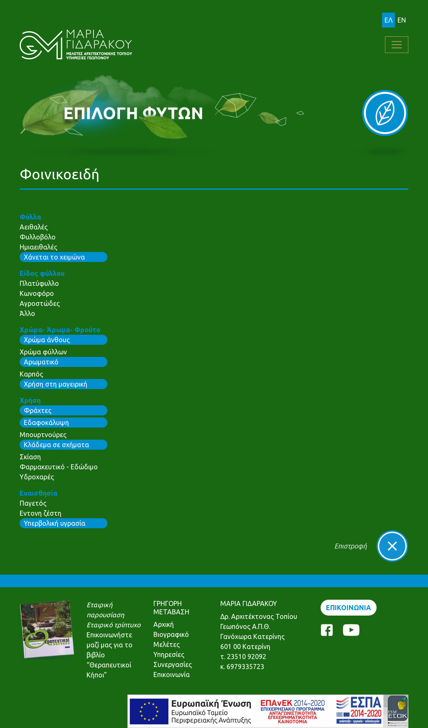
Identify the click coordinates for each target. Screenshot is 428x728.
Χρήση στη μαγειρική (55, 384)
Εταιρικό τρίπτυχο (113, 625)
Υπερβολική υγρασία (54, 523)
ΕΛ (388, 20)
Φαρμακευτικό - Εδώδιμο (59, 467)
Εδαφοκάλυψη (46, 422)
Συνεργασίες (172, 664)
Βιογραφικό (171, 634)
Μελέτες (166, 644)
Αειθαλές (34, 227)
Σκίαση (30, 457)
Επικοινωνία (171, 674)
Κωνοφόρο (37, 293)
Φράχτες (37, 410)
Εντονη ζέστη (40, 513)
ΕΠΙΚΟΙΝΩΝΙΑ (348, 607)
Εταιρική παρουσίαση (105, 610)
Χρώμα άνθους (47, 340)
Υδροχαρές (37, 477)
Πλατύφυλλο (39, 283)
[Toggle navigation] (396, 44)
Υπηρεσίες (168, 654)
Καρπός (31, 374)
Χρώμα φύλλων (43, 352)
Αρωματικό (41, 362)
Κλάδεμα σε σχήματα (56, 444)
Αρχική (163, 624)
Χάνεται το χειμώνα (54, 257)
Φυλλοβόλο (38, 237)
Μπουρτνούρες (43, 434)
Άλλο (27, 313)
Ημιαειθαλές (38, 247)
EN (401, 20)
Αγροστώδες (40, 303)
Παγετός (33, 503)
